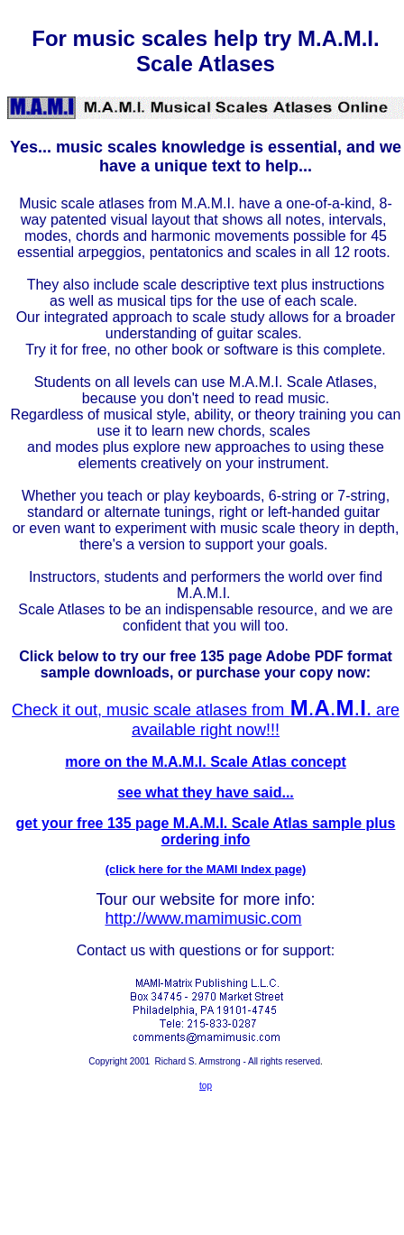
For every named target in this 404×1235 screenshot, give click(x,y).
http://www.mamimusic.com (203, 918)
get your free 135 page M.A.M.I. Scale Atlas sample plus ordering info (206, 831)
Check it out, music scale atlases (132, 710)
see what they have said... (205, 792)
